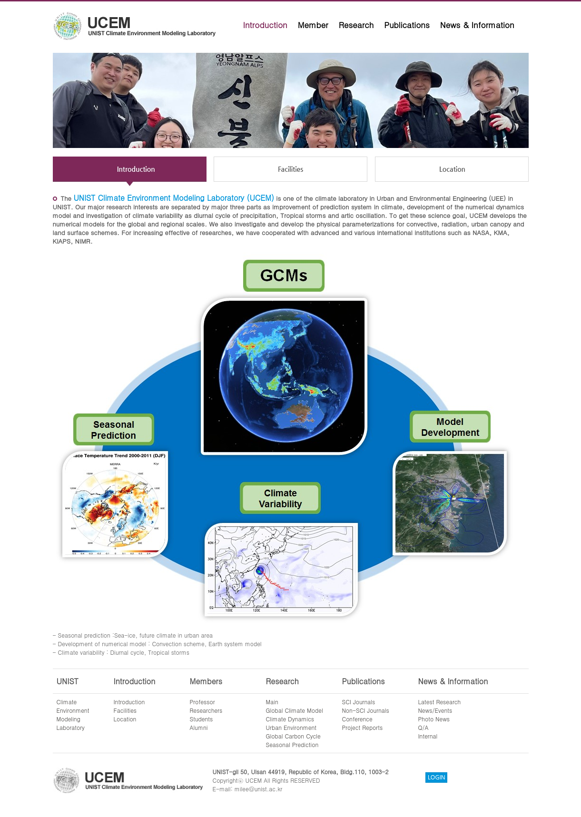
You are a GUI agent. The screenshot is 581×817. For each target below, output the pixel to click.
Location (125, 719)
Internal (428, 736)
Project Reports (362, 727)
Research (356, 24)
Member (313, 24)
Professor (202, 702)
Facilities (125, 710)
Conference (357, 719)
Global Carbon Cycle (293, 736)
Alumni (199, 727)
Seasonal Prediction (292, 744)
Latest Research (439, 702)
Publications (407, 24)
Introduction (265, 24)
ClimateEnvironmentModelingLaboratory (73, 714)
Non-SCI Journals (365, 710)
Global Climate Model (294, 710)
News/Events (435, 710)
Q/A (423, 727)
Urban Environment (291, 727)
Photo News (434, 719)
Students (201, 719)
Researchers (206, 710)
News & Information (477, 24)
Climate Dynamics (290, 719)
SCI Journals (358, 702)
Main (272, 702)
